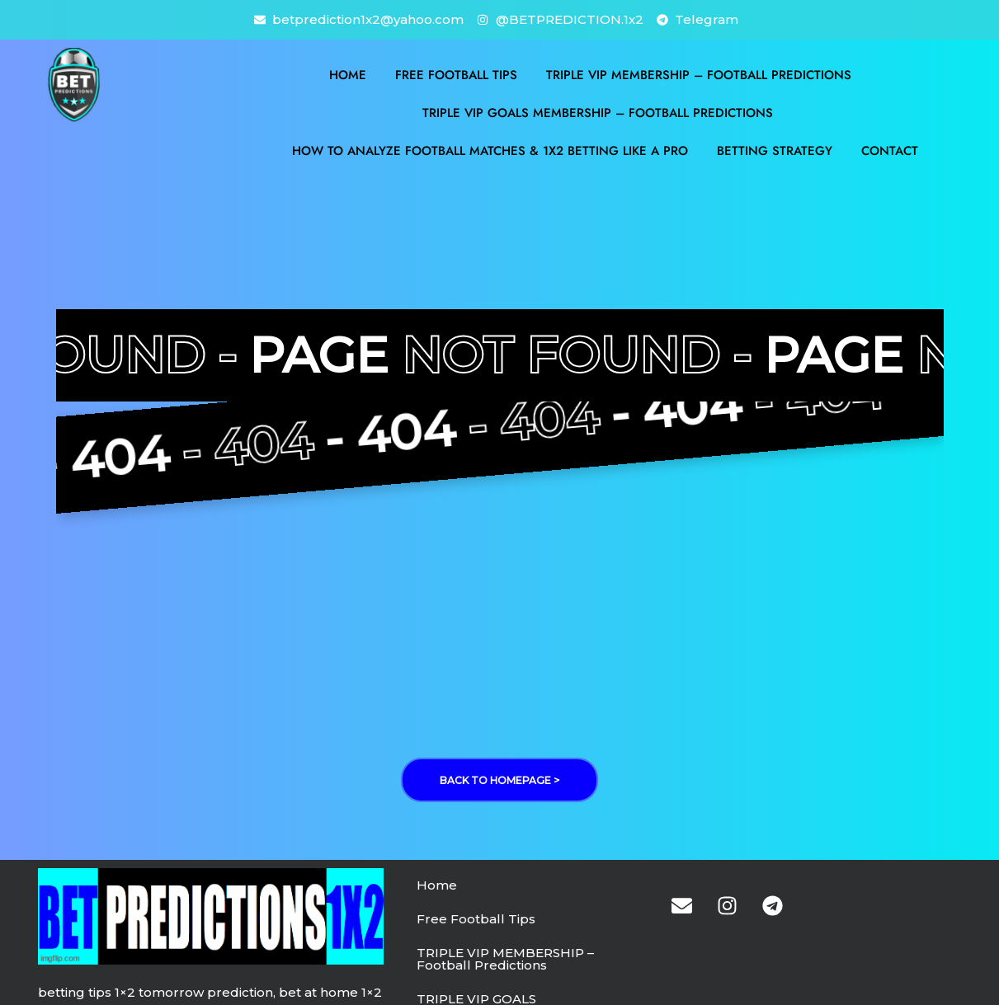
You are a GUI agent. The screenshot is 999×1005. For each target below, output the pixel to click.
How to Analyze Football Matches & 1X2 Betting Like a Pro (490, 151)
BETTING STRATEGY (774, 151)
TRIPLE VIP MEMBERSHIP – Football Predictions (698, 75)
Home (347, 75)
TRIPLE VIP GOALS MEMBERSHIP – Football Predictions (597, 113)
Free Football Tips (456, 75)
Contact (889, 151)
